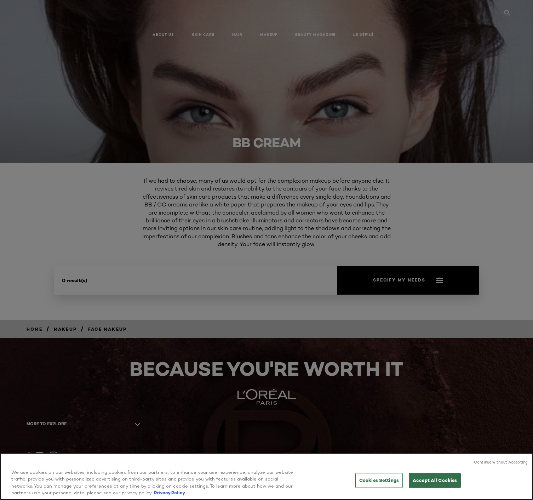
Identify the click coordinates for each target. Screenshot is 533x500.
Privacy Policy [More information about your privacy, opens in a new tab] (169, 492)
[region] (266, 476)
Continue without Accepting (501, 462)
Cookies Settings (379, 480)
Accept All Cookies (435, 480)
